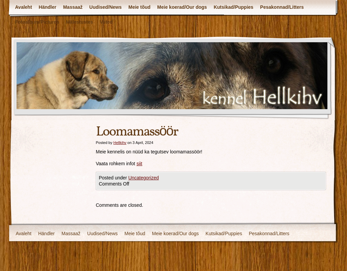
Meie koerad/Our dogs (182, 7)
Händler (47, 7)
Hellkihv (119, 143)
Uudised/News (105, 7)
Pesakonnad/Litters (282, 7)
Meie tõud (139, 7)
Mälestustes (79, 22)
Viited (106, 22)
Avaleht (23, 7)
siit (139, 163)
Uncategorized (143, 177)
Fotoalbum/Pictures (37, 22)
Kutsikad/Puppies (233, 7)
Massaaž (73, 7)
